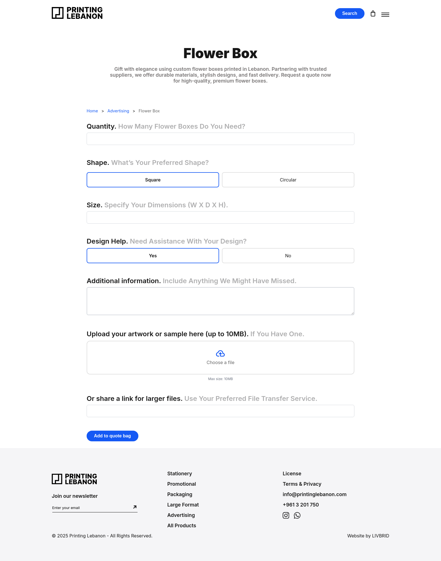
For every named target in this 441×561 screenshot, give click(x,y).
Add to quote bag (112, 435)
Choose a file (220, 357)
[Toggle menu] (385, 13)
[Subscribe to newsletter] (135, 507)
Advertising (118, 110)
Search (349, 13)
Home (92, 110)
